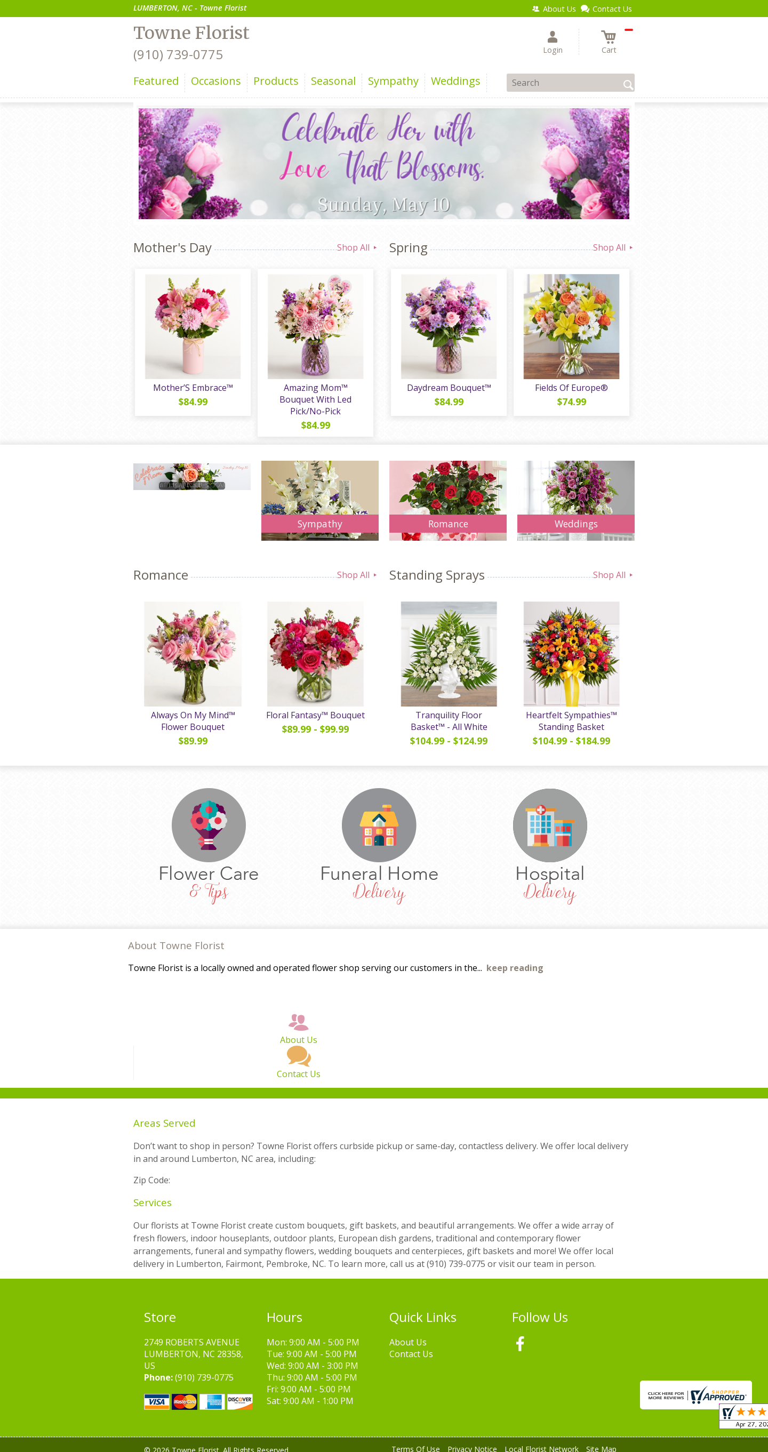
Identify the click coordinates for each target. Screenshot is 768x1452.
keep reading (514, 960)
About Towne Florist (176, 937)
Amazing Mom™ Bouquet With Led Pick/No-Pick (315, 395)
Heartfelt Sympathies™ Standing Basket (571, 712)
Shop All (358, 247)
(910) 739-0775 (178, 54)
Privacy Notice (472, 1441)
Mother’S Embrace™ (192, 389)
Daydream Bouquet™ (448, 389)
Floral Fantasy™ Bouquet (315, 706)
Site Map (601, 1441)
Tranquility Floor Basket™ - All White (448, 712)
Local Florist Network (542, 1441)
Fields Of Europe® (570, 389)
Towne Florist (191, 33)
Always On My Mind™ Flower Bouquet (192, 712)
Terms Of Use (415, 1441)
